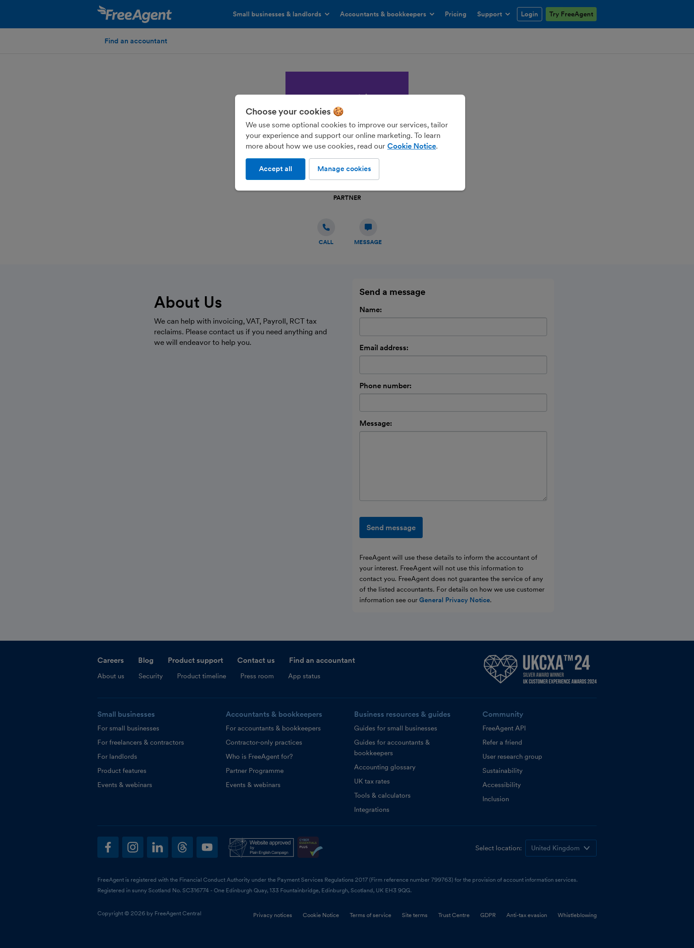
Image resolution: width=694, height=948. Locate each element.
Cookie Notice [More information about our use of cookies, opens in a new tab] (411, 145)
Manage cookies (344, 168)
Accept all (275, 168)
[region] (350, 142)
